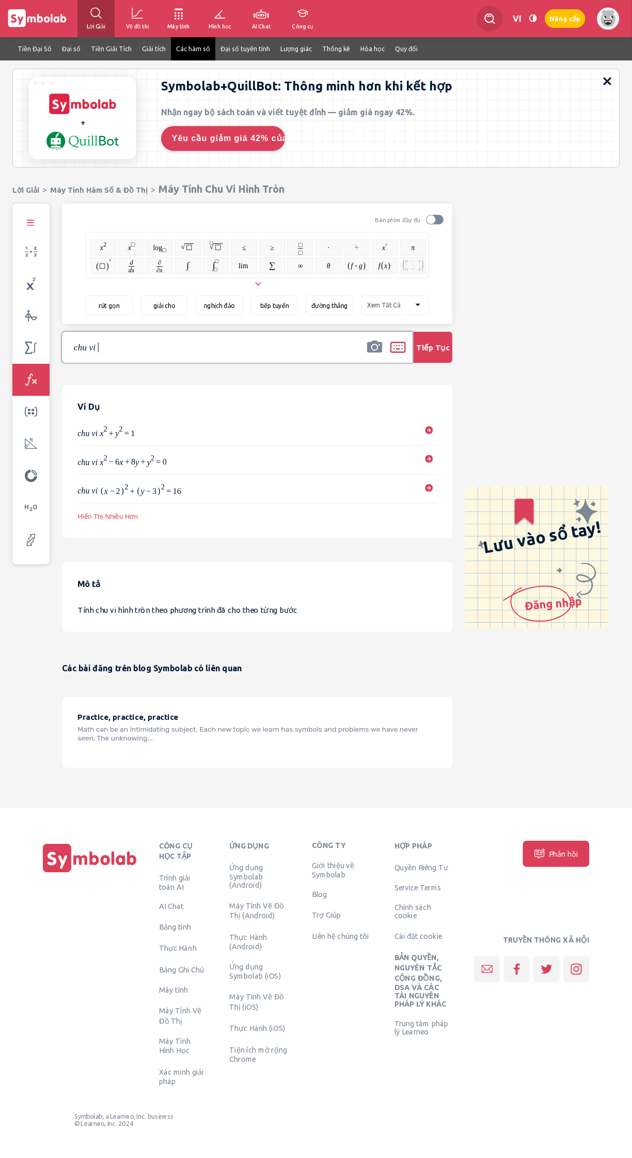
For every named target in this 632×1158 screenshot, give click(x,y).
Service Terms (417, 888)
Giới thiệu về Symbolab (333, 870)
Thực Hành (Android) (248, 941)
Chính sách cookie (412, 911)
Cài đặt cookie (418, 936)
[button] (374, 353)
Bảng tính (175, 926)
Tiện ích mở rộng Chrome (258, 1054)
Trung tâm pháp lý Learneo (421, 1028)
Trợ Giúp (326, 914)
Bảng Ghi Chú (181, 969)
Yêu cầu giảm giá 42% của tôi (228, 138)
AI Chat (171, 906)
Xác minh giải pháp (181, 1076)
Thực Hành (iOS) (257, 1028)
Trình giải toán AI (175, 882)
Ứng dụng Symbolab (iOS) (255, 971)
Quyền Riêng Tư (421, 867)
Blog (319, 894)
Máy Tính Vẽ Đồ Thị (180, 1015)
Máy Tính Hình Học (175, 1046)
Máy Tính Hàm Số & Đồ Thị (99, 190)
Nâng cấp (564, 19)
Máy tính (173, 990)
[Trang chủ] (90, 872)
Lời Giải (25, 190)
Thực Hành (178, 948)
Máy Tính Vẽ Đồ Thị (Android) (256, 910)
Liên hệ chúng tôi (340, 936)
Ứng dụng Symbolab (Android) (246, 876)
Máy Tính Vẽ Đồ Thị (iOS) (256, 1001)
